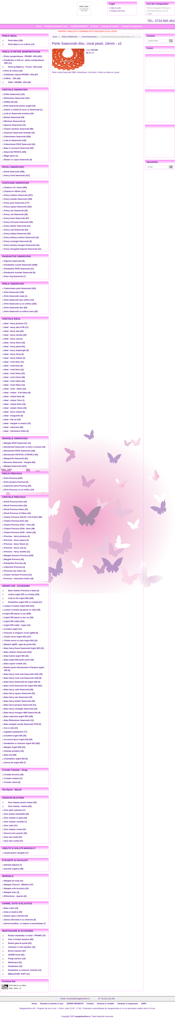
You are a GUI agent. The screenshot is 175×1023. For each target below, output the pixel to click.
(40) (12, 78)
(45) (14, 559)
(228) (18, 555)
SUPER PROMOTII (79, 26)
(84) (19, 462)
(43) (15, 962)
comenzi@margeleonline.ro (78, 999)
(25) (16, 210)
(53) (19, 693)
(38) (14, 377)
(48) (19, 529)
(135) (15, 140)
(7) (15, 276)
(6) (16, 350)
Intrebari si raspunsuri (132, 26)
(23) (16, 509)
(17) (16, 327)
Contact (94, 26)
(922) (23, 56)
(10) (19, 133)
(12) (14, 362)
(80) (20, 939)
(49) (19, 82)
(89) (23, 517)
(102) (18, 652)
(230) (21, 598)
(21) (17, 226)
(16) (14, 343)
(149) (14, 292)
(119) (14, 94)
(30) (19, 660)
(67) (21, 75)
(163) (20, 288)
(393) (15, 187)
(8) (18, 241)
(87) (16, 218)
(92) (19, 148)
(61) (14, 346)
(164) (18, 207)
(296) (14, 172)
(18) (13, 71)
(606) (17, 614)
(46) (13, 869)
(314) (15, 191)
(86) (18, 129)
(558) (17, 136)
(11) (13, 629)
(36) (15, 736)
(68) (10, 755)
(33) (24, 648)
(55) (17, 234)
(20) (19, 113)
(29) (21, 311)
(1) (23, 110)
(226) (13, 478)
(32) (15, 966)
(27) (13, 841)
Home (38, 26)
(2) (16, 540)
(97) (17, 951)
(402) (22, 743)
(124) (25, 67)
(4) (14, 121)
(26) (15, 505)
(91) (21, 455)
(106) (18, 199)
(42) (16, 521)
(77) (15, 732)
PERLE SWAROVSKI (69, 37)
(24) (19, 144)
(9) (16, 431)
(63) (15, 308)
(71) (15, 323)
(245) (20, 304)
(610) (15, 466)
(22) (14, 373)
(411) (17, 175)
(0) (18, 160)
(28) (18, 689)
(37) (13, 778)
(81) (16, 458)
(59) (14, 117)
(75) (27, 935)
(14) (21, 44)
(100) (15, 152)
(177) (16, 203)
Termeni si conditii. (110, 26)
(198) (18, 716)
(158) (15, 40)
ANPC (144, 1004)
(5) (22, 724)
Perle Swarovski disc (89, 37)
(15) (11, 102)
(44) (14, 381)
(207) (18, 195)
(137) (17, 637)
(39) (16, 214)
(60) (18, 222)
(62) (20, 943)
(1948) (20, 265)
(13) (15, 125)
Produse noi (8, 981)
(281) (23, 686)
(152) (14, 621)
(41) (21, 237)
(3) (15, 571)
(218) (23, 594)
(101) (17, 98)
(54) (16, 230)
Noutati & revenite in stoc (56, 26)
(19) (15, 404)
